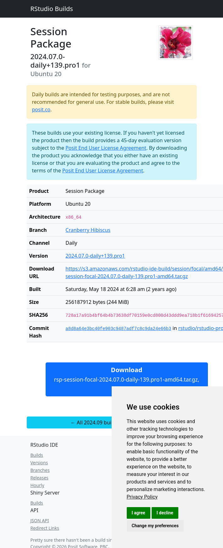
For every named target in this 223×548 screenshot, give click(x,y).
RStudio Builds (52, 8)
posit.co (41, 109)
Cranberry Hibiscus (87, 229)
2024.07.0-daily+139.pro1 (95, 255)
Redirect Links (45, 528)
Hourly (37, 485)
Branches (40, 470)
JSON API (40, 520)
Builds (37, 455)
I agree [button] (138, 512)
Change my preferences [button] (155, 525)
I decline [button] (165, 512)
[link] (142, 497)
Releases (39, 478)
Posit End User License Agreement (105, 147)
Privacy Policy (142, 497)
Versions (39, 463)
